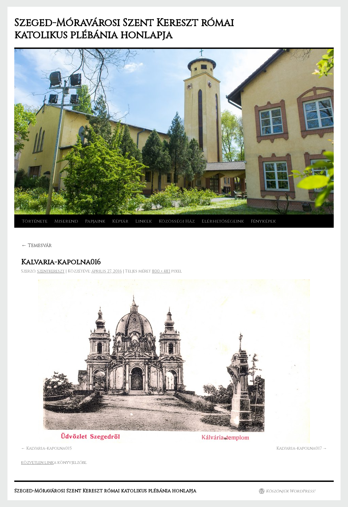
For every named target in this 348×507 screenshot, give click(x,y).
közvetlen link (37, 462)
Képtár (120, 221)
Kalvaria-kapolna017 (299, 448)
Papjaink (95, 221)
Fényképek (263, 221)
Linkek (143, 221)
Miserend (66, 221)
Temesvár (36, 245)
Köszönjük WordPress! (290, 491)
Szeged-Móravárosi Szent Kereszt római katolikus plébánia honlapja (124, 29)
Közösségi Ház (177, 221)
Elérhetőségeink (223, 221)
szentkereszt (51, 271)
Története (35, 221)
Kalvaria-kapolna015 (49, 448)
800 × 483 (161, 271)
